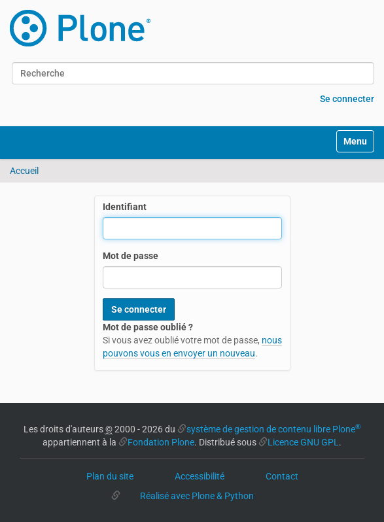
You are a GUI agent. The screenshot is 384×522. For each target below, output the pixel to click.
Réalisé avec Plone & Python (197, 496)
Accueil (24, 170)
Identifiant (125, 206)
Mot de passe (130, 256)
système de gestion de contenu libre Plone (273, 429)
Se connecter (347, 99)
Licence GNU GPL (303, 442)
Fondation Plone (161, 442)
